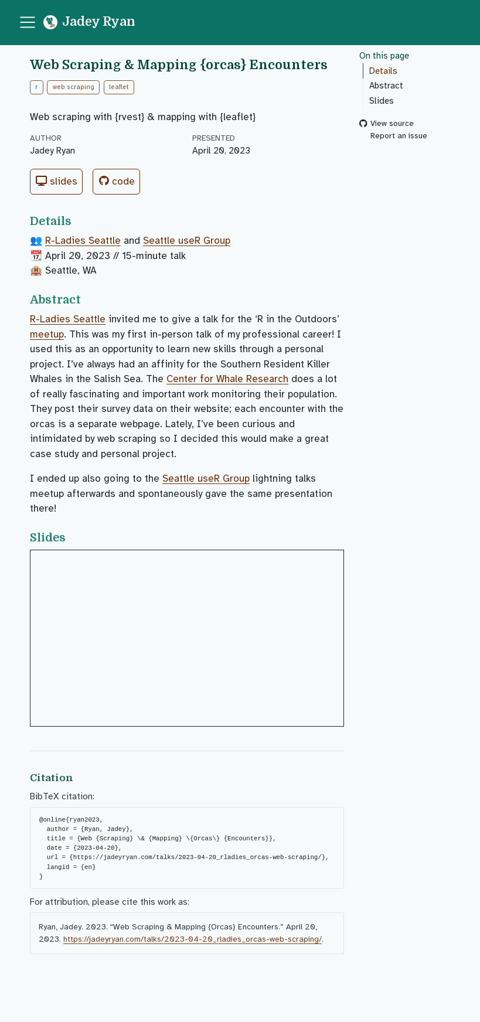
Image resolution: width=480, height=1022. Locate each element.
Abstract (386, 85)
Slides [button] (56, 181)
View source (386, 124)
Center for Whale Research (227, 379)
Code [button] (116, 181)
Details (383, 71)
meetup (47, 334)
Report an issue (393, 136)
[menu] (28, 22)
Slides (381, 101)
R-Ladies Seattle (83, 240)
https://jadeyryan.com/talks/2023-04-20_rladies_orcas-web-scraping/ (192, 939)
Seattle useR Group (186, 240)
